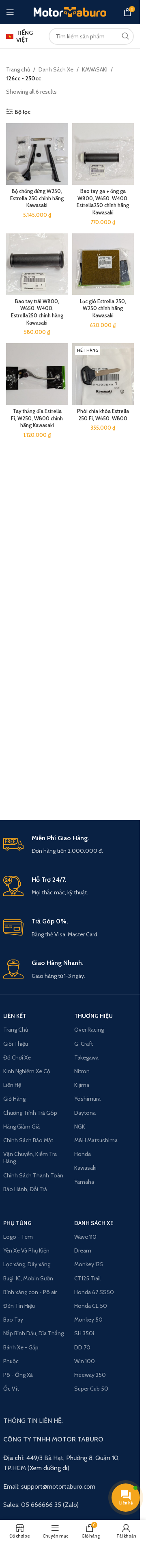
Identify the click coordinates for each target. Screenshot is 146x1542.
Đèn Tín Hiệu (19, 1305)
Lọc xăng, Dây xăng (26, 1264)
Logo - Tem (18, 1236)
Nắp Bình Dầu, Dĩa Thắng (33, 1333)
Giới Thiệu (15, 1043)
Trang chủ (18, 69)
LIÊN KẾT (14, 1016)
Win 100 (84, 1361)
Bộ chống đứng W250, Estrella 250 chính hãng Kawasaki (37, 198)
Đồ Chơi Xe (17, 1057)
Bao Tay (13, 1319)
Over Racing (89, 1029)
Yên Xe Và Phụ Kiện (26, 1250)
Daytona (85, 1112)
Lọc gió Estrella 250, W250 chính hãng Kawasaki (103, 308)
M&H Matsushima (96, 1140)
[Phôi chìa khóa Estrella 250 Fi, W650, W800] (103, 374)
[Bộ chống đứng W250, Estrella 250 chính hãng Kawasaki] (37, 154)
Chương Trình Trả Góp (30, 1112)
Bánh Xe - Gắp (21, 1347)
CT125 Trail (87, 1278)
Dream (82, 1250)
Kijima (81, 1085)
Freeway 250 (90, 1374)
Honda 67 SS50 (94, 1292)
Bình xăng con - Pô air (30, 1292)
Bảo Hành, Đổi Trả (25, 1189)
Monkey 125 (88, 1264)
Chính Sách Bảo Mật (28, 1140)
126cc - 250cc (23, 78)
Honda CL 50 (90, 1305)
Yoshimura (87, 1098)
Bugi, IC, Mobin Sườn (28, 1278)
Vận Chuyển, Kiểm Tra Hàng (30, 1157)
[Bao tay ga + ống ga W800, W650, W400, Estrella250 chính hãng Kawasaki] (103, 154)
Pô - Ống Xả (18, 1374)
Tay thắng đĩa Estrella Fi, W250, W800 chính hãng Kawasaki (37, 418)
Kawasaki (85, 1167)
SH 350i (84, 1333)
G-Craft (83, 1043)
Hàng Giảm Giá (21, 1126)
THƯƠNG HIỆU (93, 1016)
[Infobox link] (70, 845)
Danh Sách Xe (94, 1223)
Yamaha (84, 1181)
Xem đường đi (48, 1468)
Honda (82, 1154)
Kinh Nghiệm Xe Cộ (26, 1071)
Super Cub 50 (91, 1388)
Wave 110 (85, 1236)
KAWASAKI (94, 69)
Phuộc (11, 1361)
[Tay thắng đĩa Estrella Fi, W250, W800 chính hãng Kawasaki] (37, 374)
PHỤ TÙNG (17, 1223)
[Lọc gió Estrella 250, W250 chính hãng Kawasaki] (103, 264)
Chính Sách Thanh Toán (33, 1175)
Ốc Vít (11, 1388)
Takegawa (86, 1057)
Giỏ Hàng (14, 1098)
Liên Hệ (12, 1085)
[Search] (91, 36)
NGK (79, 1126)
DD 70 (82, 1347)
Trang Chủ (15, 1029)
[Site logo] (70, 11)
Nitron (82, 1071)
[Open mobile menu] (10, 12)
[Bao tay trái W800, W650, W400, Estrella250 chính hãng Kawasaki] (37, 264)
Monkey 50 (88, 1319)
